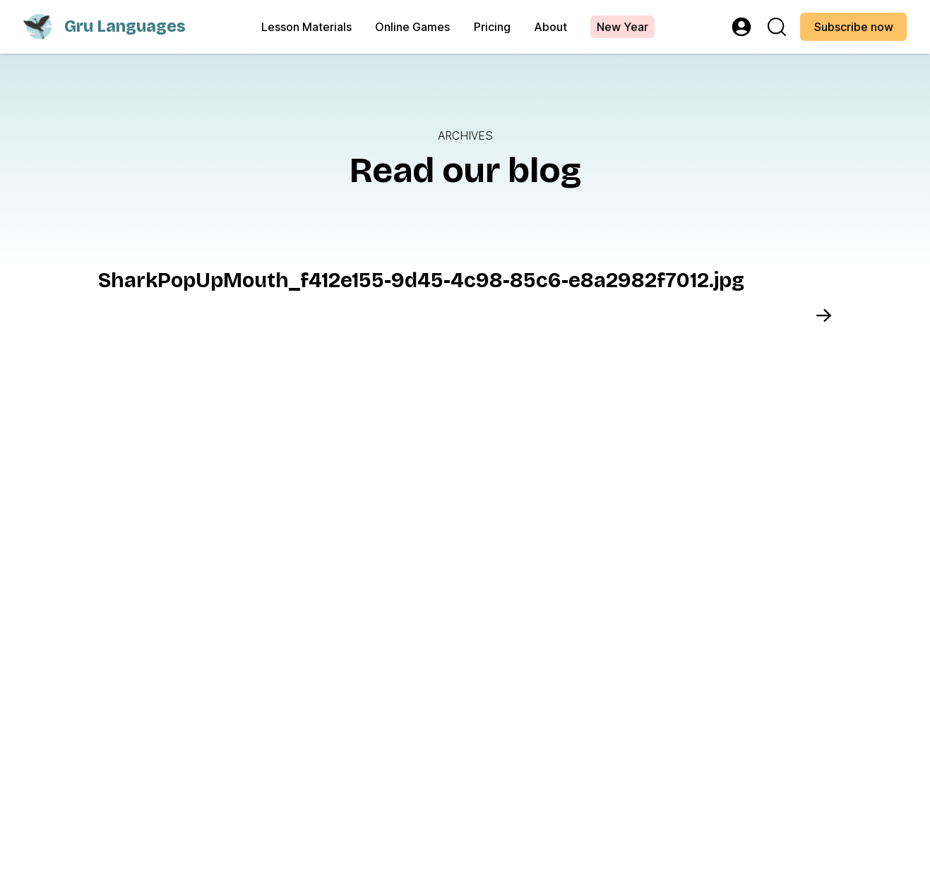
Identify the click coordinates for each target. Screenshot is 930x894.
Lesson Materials (306, 27)
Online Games (412, 27)
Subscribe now (853, 27)
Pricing (492, 27)
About (550, 27)
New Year (622, 27)
